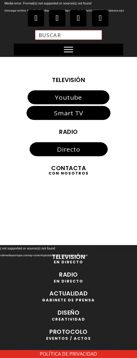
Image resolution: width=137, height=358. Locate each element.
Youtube (68, 97)
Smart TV (68, 113)
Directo (68, 149)
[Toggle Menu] (68, 49)
